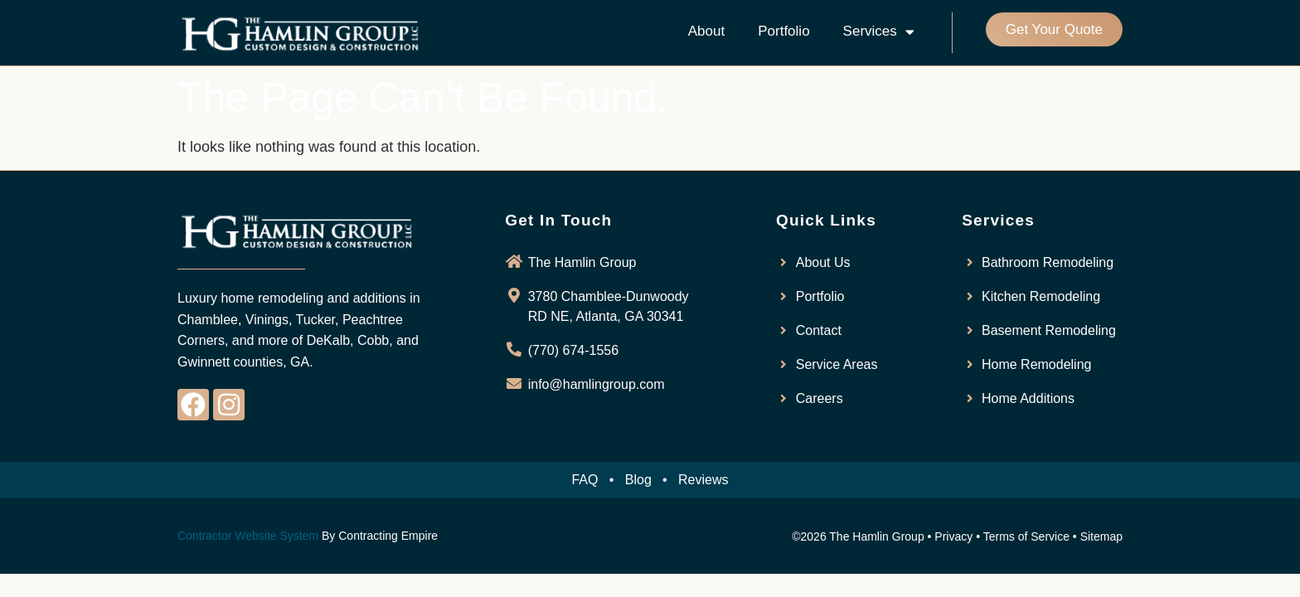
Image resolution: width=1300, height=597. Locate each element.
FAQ (584, 480)
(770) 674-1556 (573, 350)
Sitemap (1101, 536)
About (706, 31)
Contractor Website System (247, 535)
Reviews (703, 480)
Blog (638, 480)
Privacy (953, 536)
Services (878, 32)
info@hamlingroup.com (596, 384)
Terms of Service (1026, 536)
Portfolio (783, 31)
